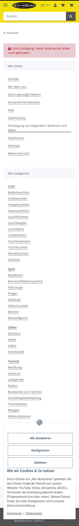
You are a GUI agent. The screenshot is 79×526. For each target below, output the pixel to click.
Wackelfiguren (18, 318)
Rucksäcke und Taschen (25, 392)
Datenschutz (34, 513)
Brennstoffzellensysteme (25, 281)
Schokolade (16, 352)
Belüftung (15, 367)
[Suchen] (71, 16)
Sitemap (14, 146)
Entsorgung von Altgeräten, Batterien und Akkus (37, 128)
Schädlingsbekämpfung (24, 398)
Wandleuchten (18, 253)
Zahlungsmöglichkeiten (24, 94)
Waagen (13, 410)
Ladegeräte (16, 380)
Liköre (12, 346)
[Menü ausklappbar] (5, 3)
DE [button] (43, 5)
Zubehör (14, 260)
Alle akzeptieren (40, 438)
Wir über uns (17, 87)
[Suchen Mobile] (34, 16)
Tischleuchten (18, 247)
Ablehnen (40, 462)
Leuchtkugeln (17, 223)
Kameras (14, 373)
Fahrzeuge (15, 287)
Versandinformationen (24, 102)
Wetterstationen (19, 416)
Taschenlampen (19, 241)
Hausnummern (18, 211)
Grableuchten (17, 198)
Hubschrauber (18, 306)
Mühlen (13, 312)
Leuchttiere (16, 229)
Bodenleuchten (18, 192)
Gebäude (14, 300)
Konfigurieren (40, 450)
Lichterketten (17, 235)
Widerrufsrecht (18, 153)
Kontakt (13, 79)
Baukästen (15, 275)
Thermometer (17, 404)
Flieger (12, 293)
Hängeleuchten (18, 205)
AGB (11, 110)
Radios (12, 386)
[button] (55, 5)
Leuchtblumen (18, 217)
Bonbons (14, 333)
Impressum (14, 513)
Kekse (12, 340)
